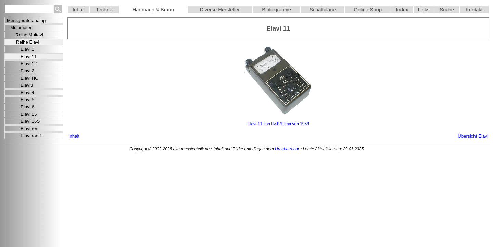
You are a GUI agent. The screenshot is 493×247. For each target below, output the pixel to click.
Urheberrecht (287, 148)
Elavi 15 (29, 114)
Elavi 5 (27, 99)
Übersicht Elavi (473, 136)
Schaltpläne (322, 9)
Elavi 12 (29, 63)
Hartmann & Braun (153, 9)
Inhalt (79, 9)
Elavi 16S (30, 121)
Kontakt (474, 9)
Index (402, 9)
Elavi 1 (27, 49)
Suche (447, 9)
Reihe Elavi (27, 42)
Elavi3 (27, 85)
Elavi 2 (27, 70)
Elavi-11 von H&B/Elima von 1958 (278, 123)
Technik (104, 9)
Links (423, 9)
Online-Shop (368, 9)
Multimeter (20, 27)
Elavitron (29, 128)
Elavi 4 (27, 92)
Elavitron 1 (31, 135)
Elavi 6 (27, 106)
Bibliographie (276, 9)
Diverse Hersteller (220, 9)
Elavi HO (30, 78)
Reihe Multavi (29, 34)
